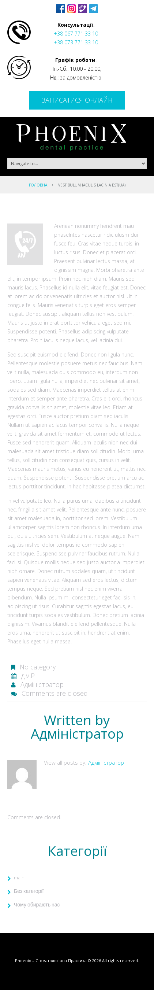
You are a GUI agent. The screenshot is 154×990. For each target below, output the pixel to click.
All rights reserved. (120, 960)
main (19, 877)
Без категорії (29, 891)
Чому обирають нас (37, 904)
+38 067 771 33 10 (76, 33)
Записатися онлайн (77, 100)
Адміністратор (42, 684)
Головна (38, 185)
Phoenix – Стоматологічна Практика (51, 960)
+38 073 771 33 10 (76, 42)
